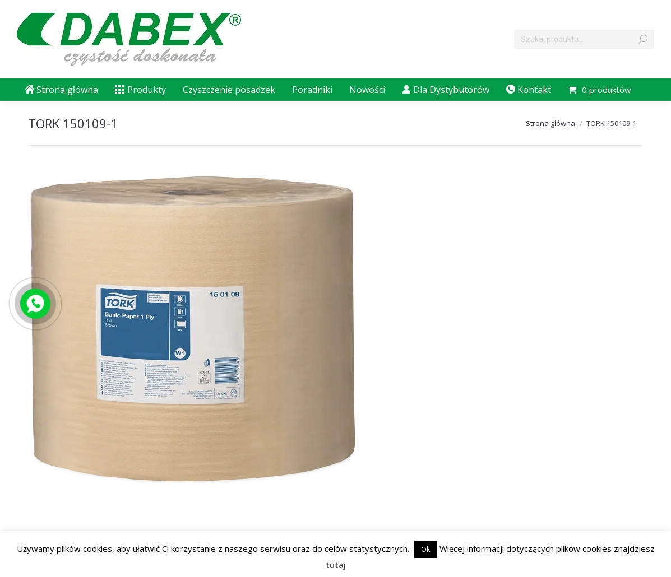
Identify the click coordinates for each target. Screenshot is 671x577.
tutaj (336, 564)
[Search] (584, 39)
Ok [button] (426, 549)
